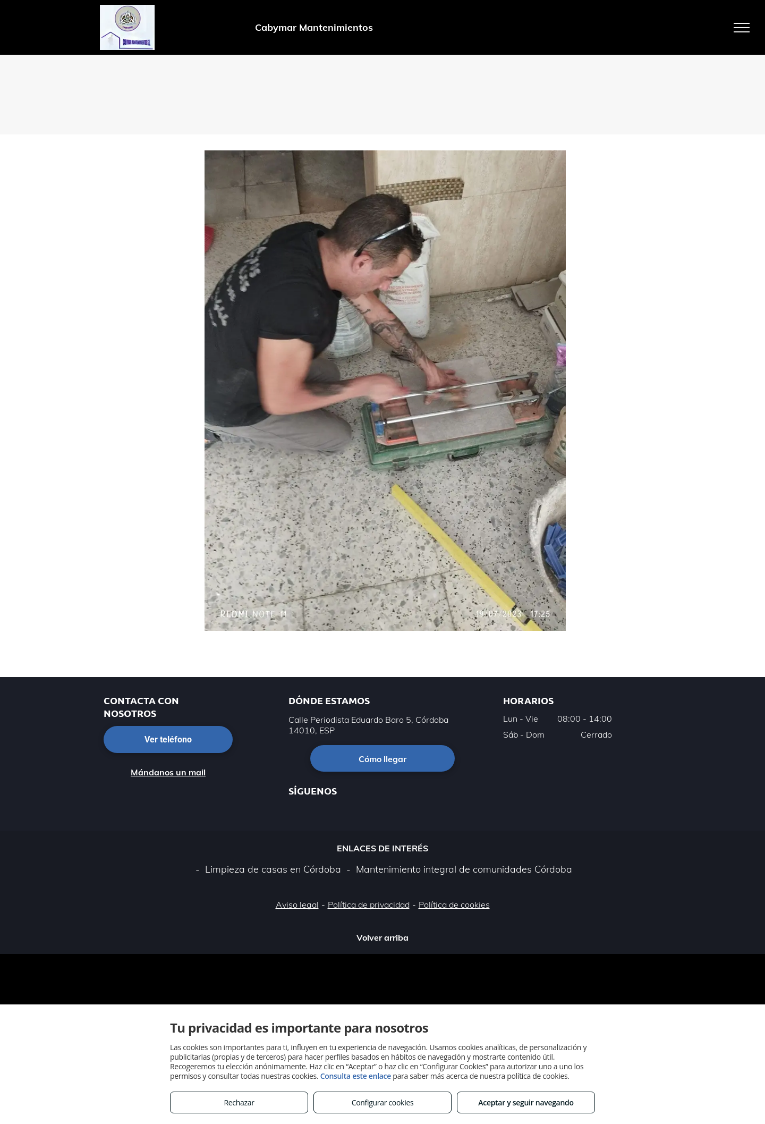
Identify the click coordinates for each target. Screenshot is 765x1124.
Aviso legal (297, 904)
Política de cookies (454, 904)
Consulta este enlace (355, 1076)
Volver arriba (382, 937)
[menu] (741, 27)
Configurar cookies (383, 1102)
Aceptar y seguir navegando (525, 1102)
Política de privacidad (369, 904)
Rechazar (239, 1102)
